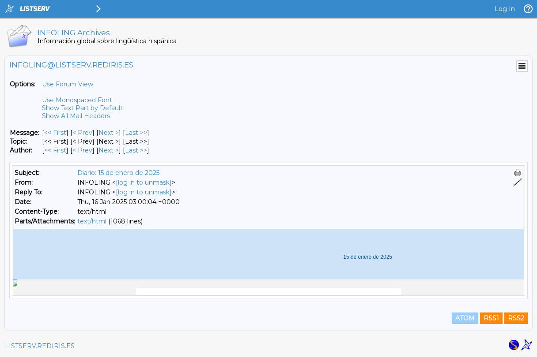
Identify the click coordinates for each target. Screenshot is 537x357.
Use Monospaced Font (77, 100)
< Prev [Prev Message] (82, 133)
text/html (91, 221)
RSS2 (516, 318)
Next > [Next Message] (108, 133)
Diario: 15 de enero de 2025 (118, 173)
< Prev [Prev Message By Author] (82, 150)
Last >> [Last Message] (136, 133)
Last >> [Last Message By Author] (136, 150)
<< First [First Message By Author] (55, 150)
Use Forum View (67, 84)
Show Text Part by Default (82, 108)
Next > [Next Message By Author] (108, 150)
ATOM (465, 318)
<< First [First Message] (55, 133)
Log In (505, 9)
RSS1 (491, 318)
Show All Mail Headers (76, 116)
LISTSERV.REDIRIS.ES (40, 346)
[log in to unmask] (144, 182)
